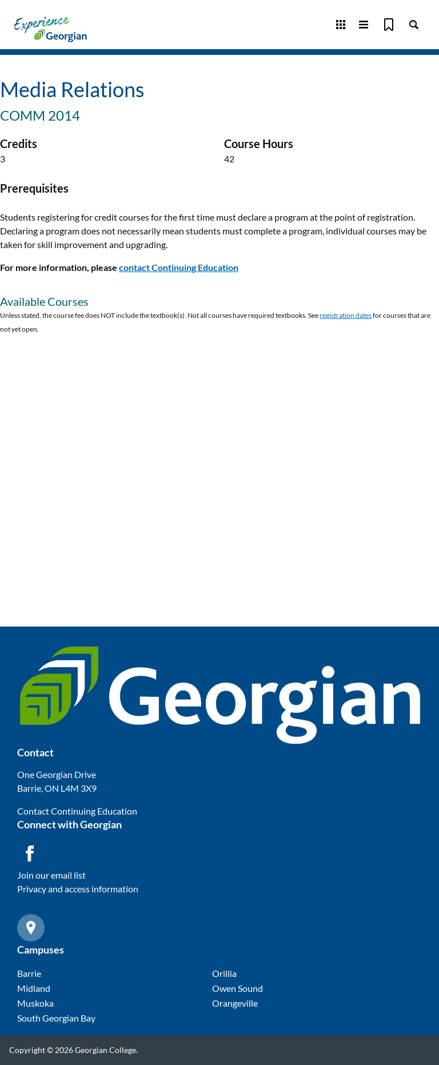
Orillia (224, 973)
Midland (33, 988)
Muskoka (35, 1003)
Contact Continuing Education (77, 810)
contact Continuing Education (178, 267)
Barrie (29, 973)
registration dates (346, 315)
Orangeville (235, 1003)
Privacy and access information (77, 888)
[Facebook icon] (30, 853)
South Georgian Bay (56, 1017)
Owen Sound (237, 988)
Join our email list (51, 874)
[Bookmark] (388, 24)
